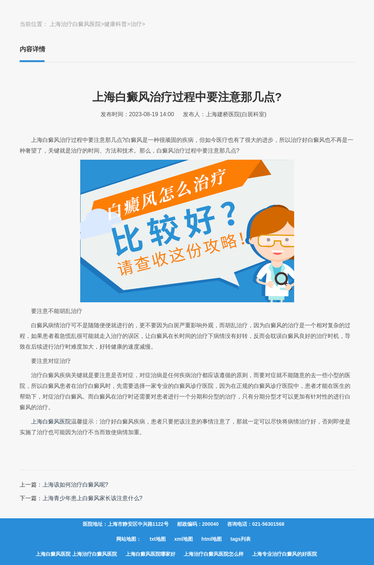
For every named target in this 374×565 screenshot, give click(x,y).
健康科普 (115, 24)
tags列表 (240, 539)
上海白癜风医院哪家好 (150, 554)
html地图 (211, 539)
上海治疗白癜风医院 (75, 24)
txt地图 (158, 539)
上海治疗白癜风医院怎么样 (214, 554)
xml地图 (183, 539)
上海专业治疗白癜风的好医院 (284, 554)
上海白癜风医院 (51, 421)
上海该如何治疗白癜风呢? (75, 485)
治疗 (136, 24)
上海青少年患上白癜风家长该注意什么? (92, 498)
